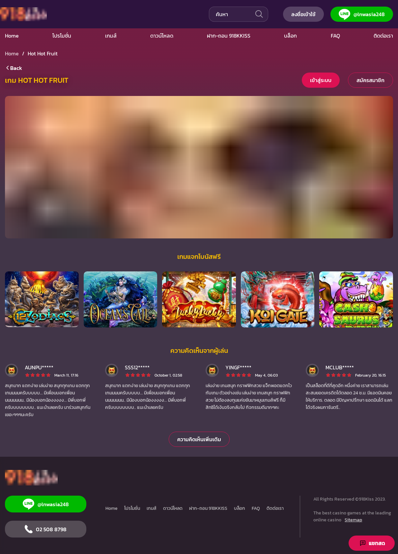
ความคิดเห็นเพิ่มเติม (199, 439)
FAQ (256, 508)
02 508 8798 (46, 529)
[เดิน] (258, 14)
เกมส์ (151, 508)
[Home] (31, 477)
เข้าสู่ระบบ (320, 80)
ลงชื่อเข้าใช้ (303, 14)
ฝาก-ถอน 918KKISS (208, 508)
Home (111, 508)
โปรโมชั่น (132, 508)
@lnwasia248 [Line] (362, 14)
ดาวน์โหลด (173, 508)
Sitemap (353, 519)
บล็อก (239, 508)
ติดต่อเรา (275, 508)
